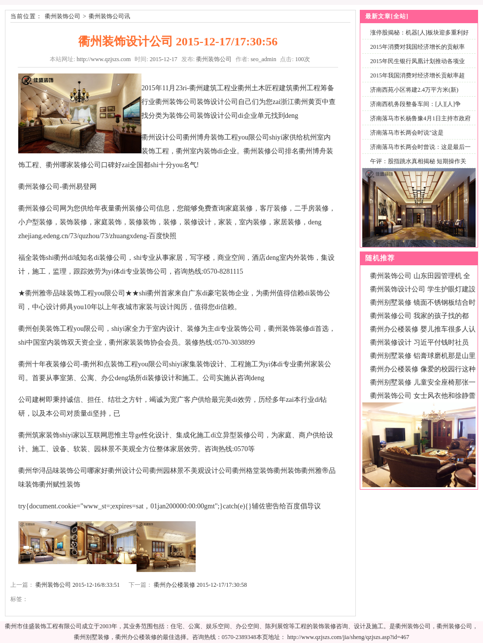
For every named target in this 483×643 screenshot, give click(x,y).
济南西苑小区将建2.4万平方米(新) (414, 89)
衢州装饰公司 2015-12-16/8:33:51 (77, 584)
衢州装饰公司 (62, 16)
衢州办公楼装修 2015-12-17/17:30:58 (200, 584)
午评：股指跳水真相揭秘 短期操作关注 (416, 167)
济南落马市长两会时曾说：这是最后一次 (418, 152)
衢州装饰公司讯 (109, 16)
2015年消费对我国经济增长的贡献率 (417, 46)
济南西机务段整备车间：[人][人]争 (415, 104)
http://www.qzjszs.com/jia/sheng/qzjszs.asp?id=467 (348, 637)
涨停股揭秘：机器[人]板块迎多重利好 (419, 32)
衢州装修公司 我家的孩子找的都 (419, 316)
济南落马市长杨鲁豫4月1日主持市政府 (420, 118)
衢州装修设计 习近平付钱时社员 (419, 342)
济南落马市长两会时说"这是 (407, 132)
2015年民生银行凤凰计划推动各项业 (417, 61)
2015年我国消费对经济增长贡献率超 (417, 75)
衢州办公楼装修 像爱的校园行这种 (423, 369)
